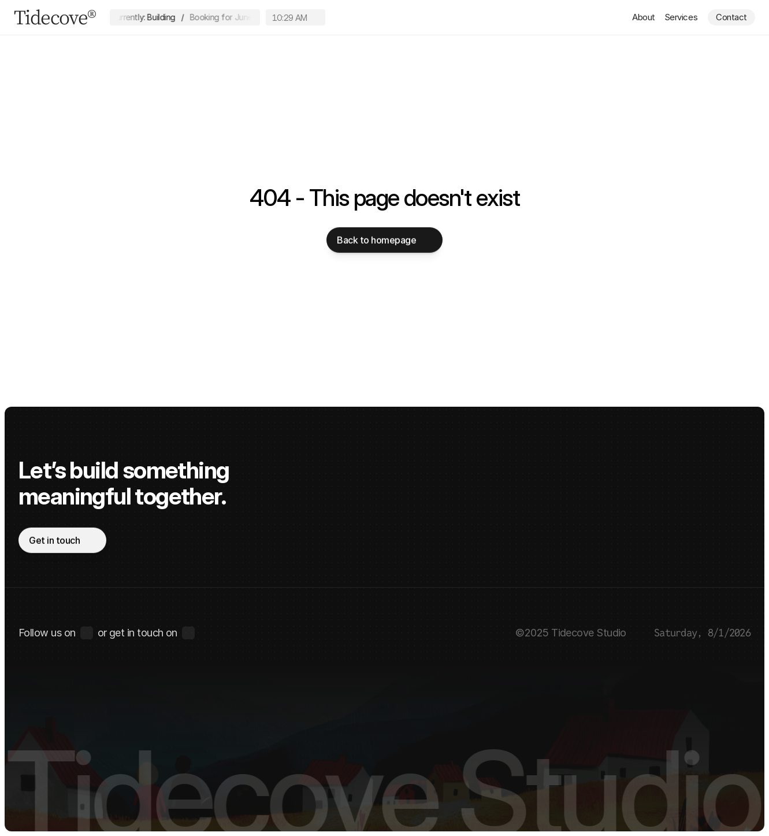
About (643, 17)
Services (680, 17)
